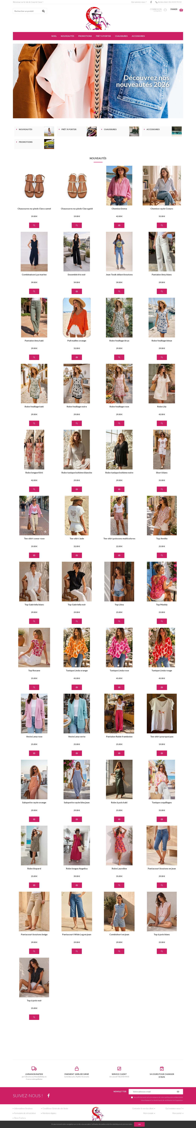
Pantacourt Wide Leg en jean (76, 934)
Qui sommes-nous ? (138, 2)
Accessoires (153, 129)
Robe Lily (161, 406)
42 (119, 216)
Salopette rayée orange (34, 802)
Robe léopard (34, 868)
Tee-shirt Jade (77, 538)
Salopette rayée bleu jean (77, 802)
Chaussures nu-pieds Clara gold (77, 209)
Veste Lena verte (76, 736)
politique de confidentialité (174, 1097)
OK (139, 1124)
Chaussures (110, 129)
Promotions (25, 142)
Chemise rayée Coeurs (161, 209)
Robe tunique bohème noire (119, 472)
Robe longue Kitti (34, 472)
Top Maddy (162, 604)
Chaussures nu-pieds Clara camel (34, 209)
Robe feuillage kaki (34, 406)
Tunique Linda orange (77, 670)
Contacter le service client (143, 1108)
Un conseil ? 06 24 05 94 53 (119, 1072)
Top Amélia (161, 538)
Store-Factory (20, 1118)
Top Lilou (119, 604)
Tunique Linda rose (119, 670)
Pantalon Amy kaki (34, 341)
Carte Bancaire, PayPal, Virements (76, 1072)
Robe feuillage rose (119, 406)
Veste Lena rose (34, 736)
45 (77, 678)
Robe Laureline (119, 868)
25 (162, 546)
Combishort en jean (119, 934)
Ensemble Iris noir (77, 274)
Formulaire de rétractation (25, 1113)
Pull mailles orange (76, 341)
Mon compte (148, 1113)
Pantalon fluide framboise (119, 736)
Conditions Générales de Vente (55, 1108)
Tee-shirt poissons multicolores (119, 538)
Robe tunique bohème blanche (77, 472)
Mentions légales (49, 1113)
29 (162, 282)
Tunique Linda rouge (161, 670)
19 (34, 216)
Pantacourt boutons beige (34, 934)
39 (34, 282)
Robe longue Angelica (77, 868)
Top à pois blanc (162, 934)
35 (162, 216)
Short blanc (162, 472)
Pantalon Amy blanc (162, 274)
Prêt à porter (69, 129)
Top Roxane (34, 670)
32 (77, 348)
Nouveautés (25, 129)
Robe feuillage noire (77, 406)
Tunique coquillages (162, 802)
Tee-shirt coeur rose (34, 538)
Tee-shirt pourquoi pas (161, 736)
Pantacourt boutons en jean (162, 868)
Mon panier (177, 1113)
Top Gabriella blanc (34, 604)
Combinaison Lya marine (34, 274)
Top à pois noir (34, 1000)
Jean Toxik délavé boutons (119, 274)
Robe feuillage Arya (119, 341)
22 (119, 546)
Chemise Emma (119, 209)
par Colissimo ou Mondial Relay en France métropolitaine (34, 1073)
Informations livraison (23, 1108)
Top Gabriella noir (77, 604)
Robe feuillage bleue (162, 341)
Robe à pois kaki (119, 802)
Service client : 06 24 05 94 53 (168, 2)
